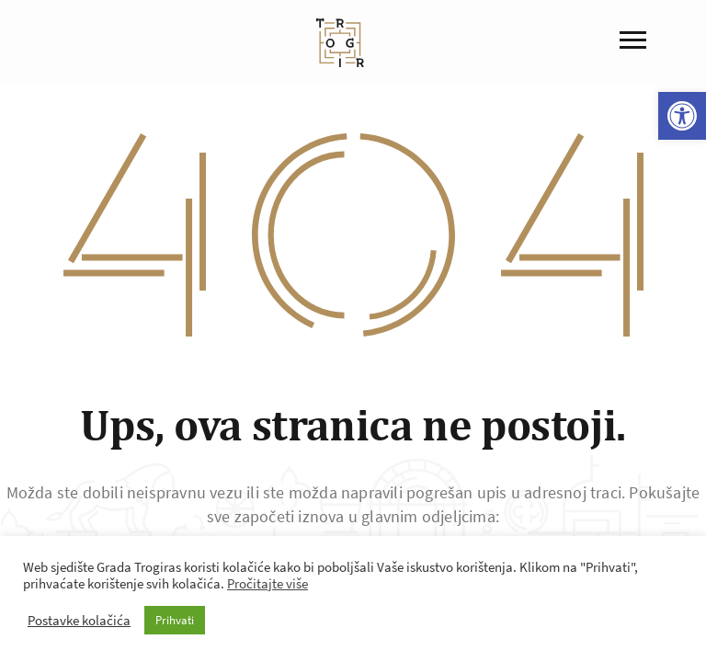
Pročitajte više (267, 584)
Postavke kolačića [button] (79, 620)
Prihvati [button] (174, 620)
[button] (682, 116)
